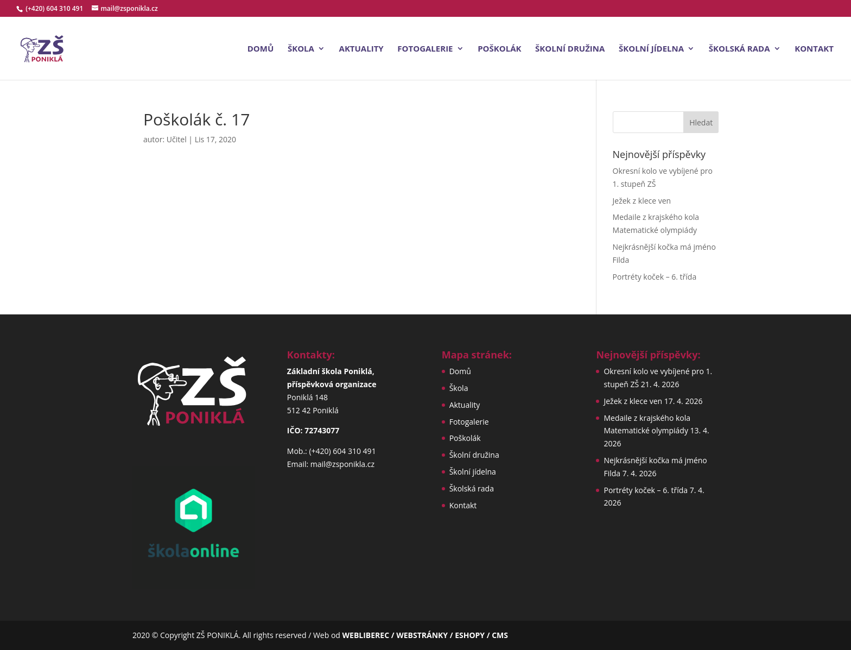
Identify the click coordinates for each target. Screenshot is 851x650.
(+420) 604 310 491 (55, 8)
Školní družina (570, 49)
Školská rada (739, 49)
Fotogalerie (425, 49)
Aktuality (361, 49)
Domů (260, 49)
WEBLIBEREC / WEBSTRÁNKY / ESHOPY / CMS (425, 635)
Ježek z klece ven (642, 200)
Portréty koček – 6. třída (655, 277)
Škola (301, 49)
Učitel (177, 139)
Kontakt (814, 49)
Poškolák (499, 49)
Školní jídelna (651, 49)
